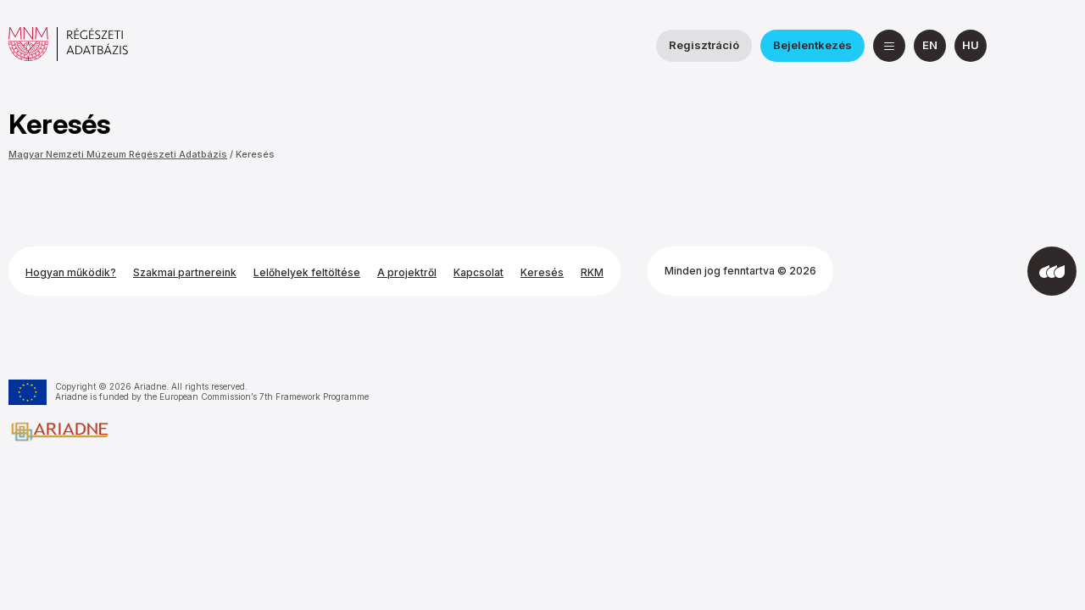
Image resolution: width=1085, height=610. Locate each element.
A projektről (407, 272)
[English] (930, 46)
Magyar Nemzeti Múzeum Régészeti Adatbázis (117, 154)
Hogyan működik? (70, 272)
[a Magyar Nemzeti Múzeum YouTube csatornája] (1060, 46)
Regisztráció (704, 45)
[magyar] (970, 46)
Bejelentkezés (812, 45)
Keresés (255, 154)
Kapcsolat (478, 272)
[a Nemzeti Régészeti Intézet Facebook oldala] (1020, 46)
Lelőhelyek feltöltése (306, 272)
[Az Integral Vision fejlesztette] (1052, 271)
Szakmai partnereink (184, 272)
